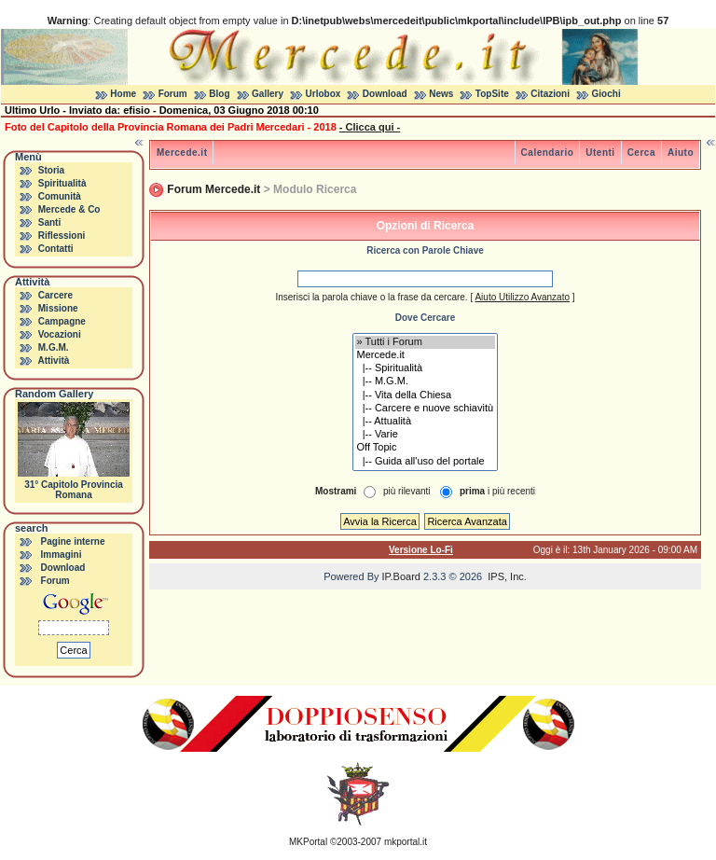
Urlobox (323, 94)
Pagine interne (73, 541)
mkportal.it (405, 842)
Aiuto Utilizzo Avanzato (522, 297)
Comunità (59, 196)
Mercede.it (182, 152)
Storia (51, 170)
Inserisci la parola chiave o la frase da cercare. (371, 297)
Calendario (547, 152)
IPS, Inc (506, 576)
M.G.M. (53, 347)
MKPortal (308, 842)
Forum (172, 94)
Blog (219, 94)
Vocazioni (59, 334)
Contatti (56, 248)
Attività (53, 360)
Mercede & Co (69, 209)
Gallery (267, 94)
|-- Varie (425, 434)
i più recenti (497, 491)
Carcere (55, 295)
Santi (49, 222)
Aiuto (681, 152)
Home (123, 94)
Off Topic (425, 447)
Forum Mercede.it (213, 189)
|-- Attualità (425, 421)
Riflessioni (62, 235)
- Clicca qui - (369, 126)
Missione (58, 308)
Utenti (599, 152)
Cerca (641, 152)
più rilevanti (407, 491)
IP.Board (401, 576)
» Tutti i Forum (425, 342)
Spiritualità (62, 183)
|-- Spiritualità (425, 368)
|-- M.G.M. (425, 381)
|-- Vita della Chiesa (425, 395)
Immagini (61, 554)
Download (385, 94)
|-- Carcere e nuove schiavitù (425, 408)
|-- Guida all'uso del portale (425, 461)
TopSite (492, 94)
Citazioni (550, 94)
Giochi (606, 94)
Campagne (62, 321)
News (441, 94)
